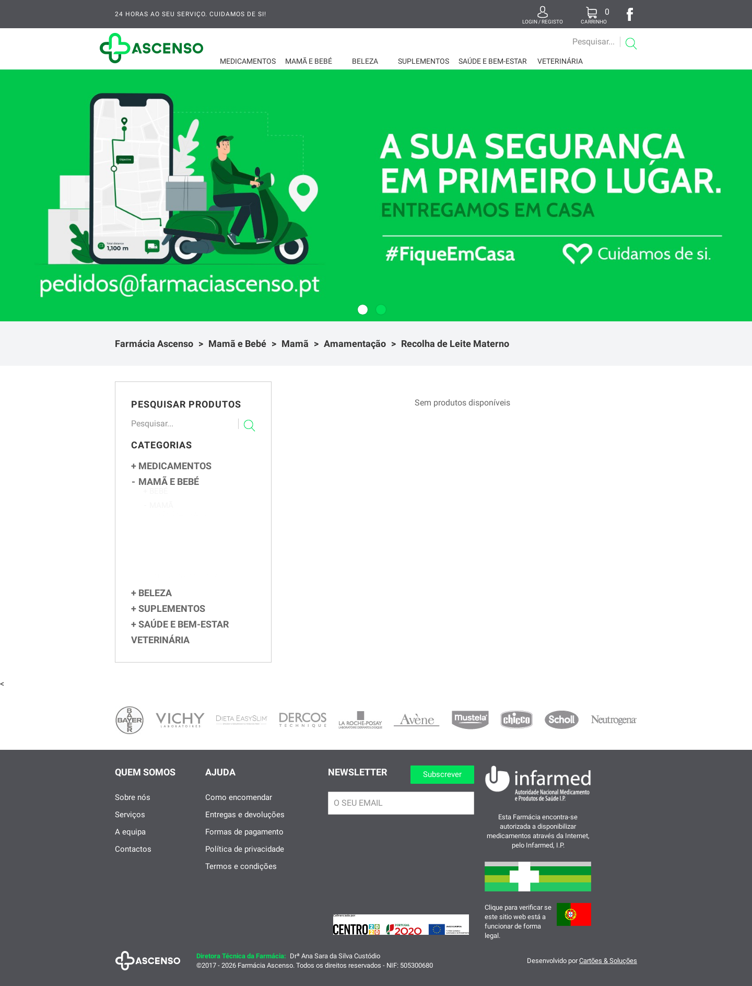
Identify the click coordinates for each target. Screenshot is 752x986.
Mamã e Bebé (308, 61)
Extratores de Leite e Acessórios (205, 534)
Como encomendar (238, 807)
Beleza (365, 61)
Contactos (133, 859)
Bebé (155, 496)
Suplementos (423, 61)
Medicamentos (248, 61)
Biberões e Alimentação (199, 545)
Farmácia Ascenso (154, 343)
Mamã (295, 343)
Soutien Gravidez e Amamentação (205, 577)
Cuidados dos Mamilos (197, 566)
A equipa (130, 841)
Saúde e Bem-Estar (493, 61)
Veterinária (560, 61)
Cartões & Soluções (608, 971)
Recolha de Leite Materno (455, 343)
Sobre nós (132, 807)
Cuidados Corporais (189, 589)
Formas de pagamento (244, 841)
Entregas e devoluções (245, 824)
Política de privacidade (244, 859)
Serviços (130, 824)
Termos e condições (241, 876)
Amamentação (355, 343)
